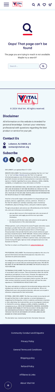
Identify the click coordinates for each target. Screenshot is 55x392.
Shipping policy (27, 358)
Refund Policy (27, 366)
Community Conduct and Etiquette (27, 333)
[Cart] (50, 5)
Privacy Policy (27, 341)
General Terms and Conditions (27, 349)
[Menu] (6, 4)
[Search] (33, 4)
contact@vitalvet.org (37, 245)
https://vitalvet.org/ (21, 175)
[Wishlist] (44, 5)
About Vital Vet (27, 383)
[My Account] (38, 5)
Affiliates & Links (27, 375)
